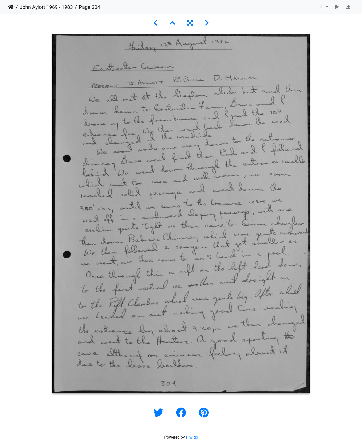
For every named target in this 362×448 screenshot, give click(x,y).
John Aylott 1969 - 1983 (46, 7)
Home (11, 7)
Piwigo (192, 437)
